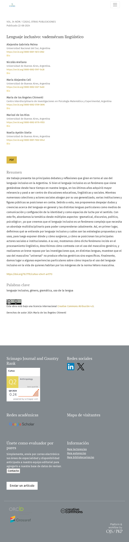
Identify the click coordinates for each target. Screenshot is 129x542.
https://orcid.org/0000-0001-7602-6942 (26, 140)
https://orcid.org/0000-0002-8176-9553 (26, 122)
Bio (8, 55)
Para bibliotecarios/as (80, 457)
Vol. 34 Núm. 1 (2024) (18, 21)
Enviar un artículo (22, 486)
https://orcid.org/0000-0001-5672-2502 (25, 52)
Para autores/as (76, 453)
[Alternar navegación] (115, 4)
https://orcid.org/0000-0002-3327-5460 (25, 87)
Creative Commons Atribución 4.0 (75, 306)
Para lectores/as (77, 449)
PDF (11, 159)
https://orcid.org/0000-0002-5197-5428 (25, 69)
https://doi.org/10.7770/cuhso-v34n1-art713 (29, 274)
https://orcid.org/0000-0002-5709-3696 (26, 104)
